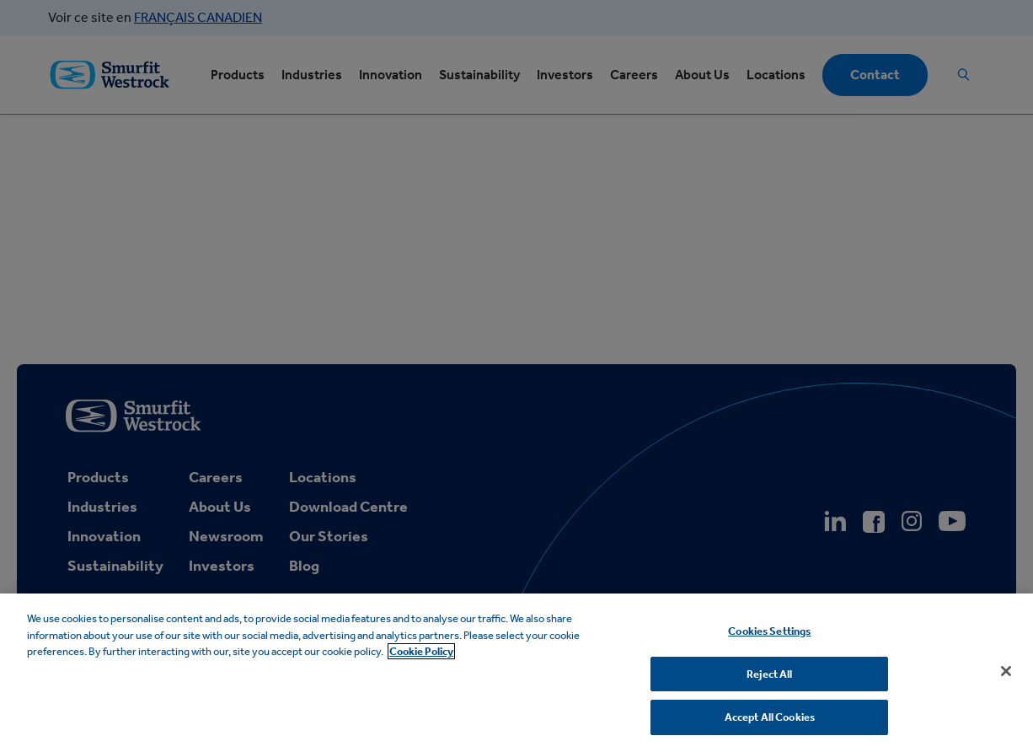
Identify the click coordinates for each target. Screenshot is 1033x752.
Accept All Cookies (770, 717)
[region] (516, 673)
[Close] (1006, 671)
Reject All (769, 674)
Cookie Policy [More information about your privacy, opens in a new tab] (421, 651)
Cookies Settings (769, 631)
